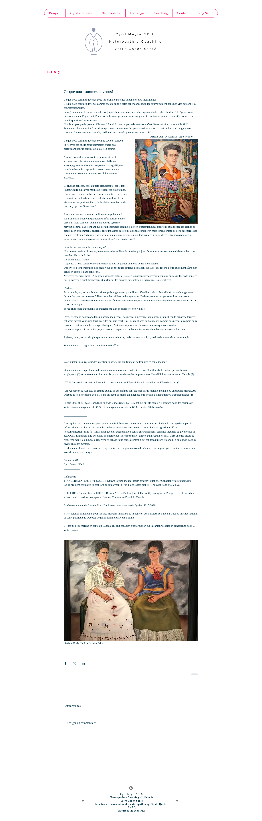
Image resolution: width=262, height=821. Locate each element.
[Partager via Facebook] (65, 663)
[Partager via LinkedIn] (83, 663)
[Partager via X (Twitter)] (74, 663)
